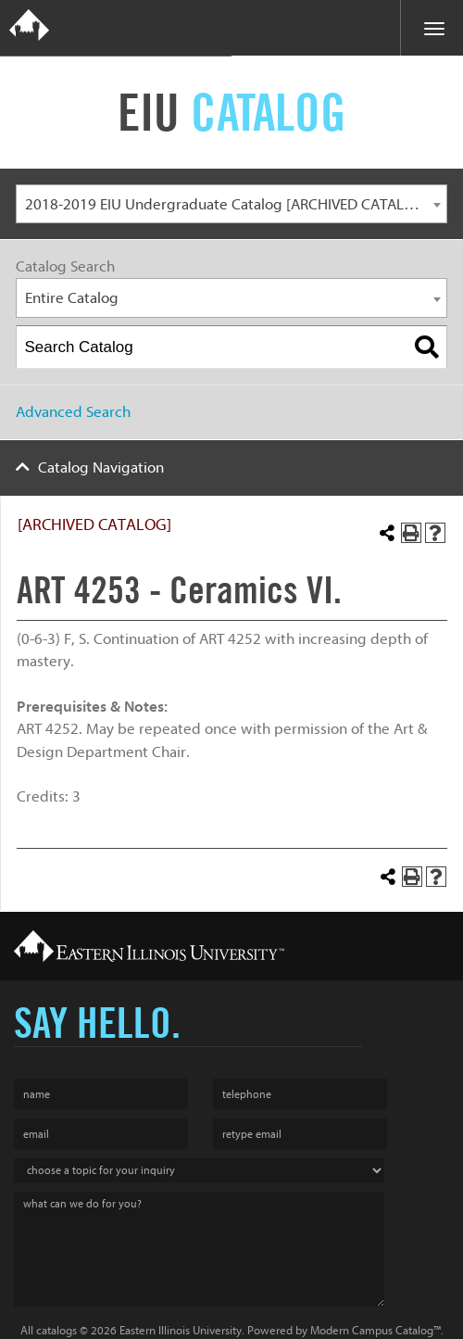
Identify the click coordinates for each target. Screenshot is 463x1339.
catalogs (56, 1330)
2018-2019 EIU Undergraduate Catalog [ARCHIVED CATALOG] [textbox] (227, 204)
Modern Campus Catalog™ (375, 1330)
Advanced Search (73, 412)
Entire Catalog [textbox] (72, 298)
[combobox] (231, 204)
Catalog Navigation (101, 467)
